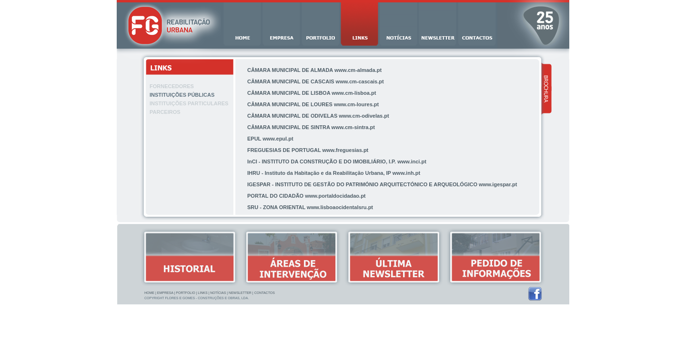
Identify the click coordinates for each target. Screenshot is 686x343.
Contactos (264, 292)
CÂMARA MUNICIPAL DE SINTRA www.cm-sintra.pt (311, 127)
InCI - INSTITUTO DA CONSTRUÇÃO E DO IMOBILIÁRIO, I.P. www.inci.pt (336, 161)
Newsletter (240, 292)
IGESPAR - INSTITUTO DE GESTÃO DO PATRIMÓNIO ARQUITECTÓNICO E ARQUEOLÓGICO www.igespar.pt (382, 184)
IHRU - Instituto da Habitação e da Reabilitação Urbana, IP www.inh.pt (333, 173)
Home (149, 292)
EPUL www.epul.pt (270, 138)
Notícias (218, 292)
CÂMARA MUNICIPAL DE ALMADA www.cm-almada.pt (314, 70)
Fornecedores (172, 86)
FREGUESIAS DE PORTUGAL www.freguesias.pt (307, 150)
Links (202, 292)
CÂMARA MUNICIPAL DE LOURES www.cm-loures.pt (313, 104)
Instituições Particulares (189, 103)
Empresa (165, 292)
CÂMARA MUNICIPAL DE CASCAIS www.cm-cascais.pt (315, 81)
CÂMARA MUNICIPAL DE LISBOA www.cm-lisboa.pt (311, 93)
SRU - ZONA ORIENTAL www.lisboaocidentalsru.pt (310, 207)
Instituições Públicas (182, 95)
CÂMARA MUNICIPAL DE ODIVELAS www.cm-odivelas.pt (318, 116)
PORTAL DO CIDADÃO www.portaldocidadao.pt (306, 196)
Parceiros (165, 112)
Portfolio (185, 292)
